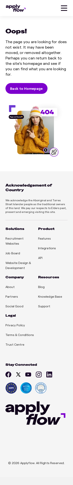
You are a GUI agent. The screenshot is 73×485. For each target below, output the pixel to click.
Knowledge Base (50, 296)
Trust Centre (14, 344)
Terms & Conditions (19, 335)
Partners (11, 296)
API (40, 258)
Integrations (47, 248)
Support (44, 306)
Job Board (12, 253)
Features (44, 238)
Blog (41, 287)
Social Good (14, 306)
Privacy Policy (15, 325)
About (10, 287)
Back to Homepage (26, 88)
